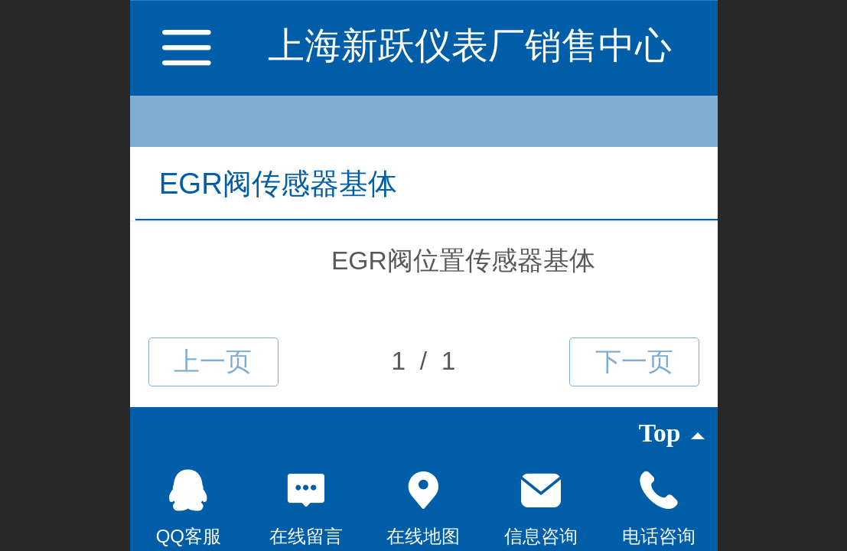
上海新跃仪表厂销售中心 (470, 45)
